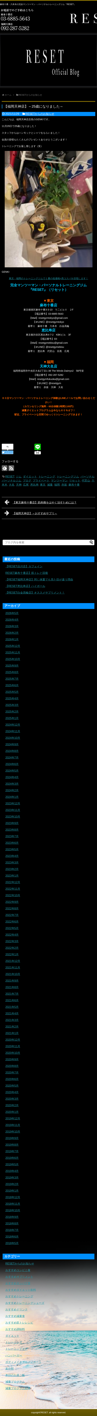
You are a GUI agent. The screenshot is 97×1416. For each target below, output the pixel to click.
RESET (9, 476)
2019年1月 (12, 1190)
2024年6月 (12, 764)
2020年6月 (12, 1079)
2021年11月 (12, 967)
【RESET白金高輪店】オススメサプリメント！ (35, 592)
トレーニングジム (68, 476)
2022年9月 (12, 901)
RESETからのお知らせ (40, 113)
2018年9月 (12, 1216)
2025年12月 (12, 646)
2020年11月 (12, 1046)
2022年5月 (12, 928)
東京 (43, 484)
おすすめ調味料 (15, 1329)
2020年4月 (12, 1092)
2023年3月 (12, 862)
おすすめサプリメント (19, 1276)
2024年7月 (12, 757)
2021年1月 (12, 1033)
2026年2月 (12, 632)
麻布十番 (74, 484)
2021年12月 (12, 961)
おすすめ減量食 (15, 1316)
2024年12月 (12, 724)
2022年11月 (12, 888)
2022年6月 (12, 921)
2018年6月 (12, 1236)
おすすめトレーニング (19, 1296)
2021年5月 (12, 1006)
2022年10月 (12, 895)
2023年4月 (12, 856)
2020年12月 (12, 1039)
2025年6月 (12, 685)
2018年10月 (12, 1210)
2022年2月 (12, 947)
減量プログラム (15, 1381)
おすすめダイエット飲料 (20, 1289)
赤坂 (64, 484)
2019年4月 (12, 1171)
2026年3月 (12, 626)
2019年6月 (12, 1157)
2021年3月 (12, 1020)
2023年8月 (12, 829)
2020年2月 (12, 1105)
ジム (18, 476)
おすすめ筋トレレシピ (19, 1322)
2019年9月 (12, 1138)
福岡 (57, 484)
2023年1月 (12, 875)
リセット (74, 480)
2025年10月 (12, 659)
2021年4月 (12, 1013)
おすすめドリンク (16, 1309)
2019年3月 (12, 1177)
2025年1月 (12, 718)
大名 (11, 484)
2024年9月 (12, 744)
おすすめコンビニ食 (17, 1270)
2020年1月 (12, 1111)
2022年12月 (12, 882)
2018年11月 (12, 1203)
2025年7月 (12, 678)
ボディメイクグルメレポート (23, 1362)
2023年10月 (12, 816)
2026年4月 (12, 619)
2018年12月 (12, 1197)
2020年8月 (12, 1066)
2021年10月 (12, 974)
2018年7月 (12, 1230)
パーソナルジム (11, 480)
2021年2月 (12, 1026)
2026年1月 (12, 639)
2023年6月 (12, 842)
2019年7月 (12, 1151)
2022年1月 (12, 954)
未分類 (9, 1368)
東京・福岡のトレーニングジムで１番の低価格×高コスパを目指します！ (48, 278)
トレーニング (46, 476)
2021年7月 (12, 993)
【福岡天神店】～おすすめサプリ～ (31, 513)
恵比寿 (34, 484)
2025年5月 (12, 691)
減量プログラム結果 (17, 1388)
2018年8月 (12, 1223)
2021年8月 (12, 987)
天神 (19, 484)
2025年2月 (12, 711)
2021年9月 (12, 980)
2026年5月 (12, 613)
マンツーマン (59, 480)
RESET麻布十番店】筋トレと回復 (26, 572)
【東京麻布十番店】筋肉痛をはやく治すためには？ (41, 502)
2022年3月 (12, 941)
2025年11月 (12, 652)
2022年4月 (12, 934)
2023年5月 (12, 849)
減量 (50, 484)
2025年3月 (12, 705)
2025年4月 (12, 698)
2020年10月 (12, 1052)
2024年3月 (12, 783)
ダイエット (30, 476)
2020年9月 (12, 1059)
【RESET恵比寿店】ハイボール (25, 586)
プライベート (41, 480)
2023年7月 (12, 836)
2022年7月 (12, 915)
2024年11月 (12, 731)
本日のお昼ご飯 (15, 1375)
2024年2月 (12, 790)
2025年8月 (12, 672)
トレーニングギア (16, 1348)
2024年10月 (12, 737)
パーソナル (87, 476)
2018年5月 (12, 1243)
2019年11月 (12, 1125)
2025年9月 (12, 665)
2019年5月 (12, 1164)
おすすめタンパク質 (17, 1283)
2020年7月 (12, 1072)
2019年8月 (12, 1144)
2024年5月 (12, 770)
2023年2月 (12, 869)
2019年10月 (12, 1131)
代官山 (86, 480)
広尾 (26, 484)
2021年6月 (12, 1000)
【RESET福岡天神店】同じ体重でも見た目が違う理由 (39, 579)
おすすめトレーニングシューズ (24, 1302)
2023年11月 (12, 810)
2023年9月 (12, 823)
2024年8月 (12, 751)
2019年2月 (12, 1184)
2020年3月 (12, 1098)
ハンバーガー (13, 1355)
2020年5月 (12, 1085)
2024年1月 (12, 796)
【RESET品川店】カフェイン (23, 566)
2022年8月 (12, 908)
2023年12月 (12, 803)
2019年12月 (12, 1118)
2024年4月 (12, 777)
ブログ (27, 480)
